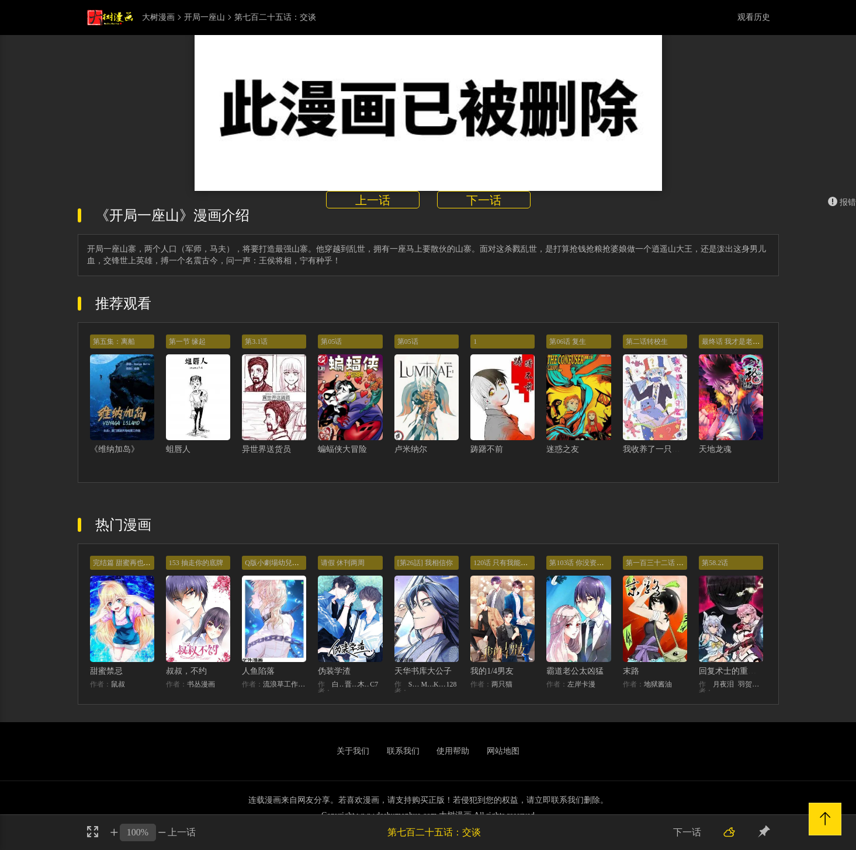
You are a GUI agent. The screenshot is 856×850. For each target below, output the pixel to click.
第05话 (331, 341)
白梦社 (338, 684)
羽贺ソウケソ (750, 684)
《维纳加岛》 (114, 449)
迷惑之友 (562, 449)
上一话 (372, 200)
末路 (631, 671)
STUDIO (414, 684)
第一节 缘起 (187, 341)
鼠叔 (118, 684)
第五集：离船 (114, 341)
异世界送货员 (266, 449)
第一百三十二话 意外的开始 (669, 563)
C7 (374, 684)
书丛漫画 (201, 684)
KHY (440, 684)
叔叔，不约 (186, 671)
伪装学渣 (334, 671)
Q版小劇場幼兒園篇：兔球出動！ (296, 563)
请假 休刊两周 (343, 563)
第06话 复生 (567, 341)
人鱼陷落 (258, 671)
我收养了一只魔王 (655, 449)
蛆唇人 (178, 449)
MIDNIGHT (427, 684)
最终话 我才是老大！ (734, 341)
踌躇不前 (486, 449)
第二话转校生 (647, 341)
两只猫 (501, 684)
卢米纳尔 (410, 449)
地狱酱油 (658, 684)
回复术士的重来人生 (735, 671)
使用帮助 (452, 751)
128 (451, 684)
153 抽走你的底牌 (196, 563)
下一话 (483, 200)
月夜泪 (723, 684)
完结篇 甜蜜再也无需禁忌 (132, 563)
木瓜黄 (364, 684)
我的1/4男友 (492, 671)
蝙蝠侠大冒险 (342, 449)
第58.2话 (715, 563)
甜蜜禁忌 (106, 671)
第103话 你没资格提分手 (587, 563)
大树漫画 (158, 17)
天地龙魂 (715, 449)
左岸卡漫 (581, 684)
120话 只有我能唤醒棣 (507, 563)
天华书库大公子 (423, 671)
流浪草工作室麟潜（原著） (284, 684)
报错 (842, 202)
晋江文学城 (351, 684)
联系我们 (403, 751)
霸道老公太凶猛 (575, 671)
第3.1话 (256, 341)
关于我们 (353, 751)
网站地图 (503, 751)
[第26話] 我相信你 (425, 563)
